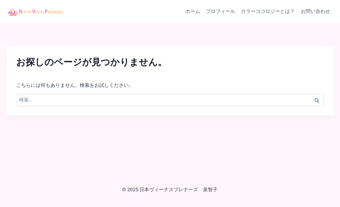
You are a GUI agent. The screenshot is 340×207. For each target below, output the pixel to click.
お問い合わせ (315, 11)
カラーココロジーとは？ (268, 11)
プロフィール (220, 11)
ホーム (192, 11)
